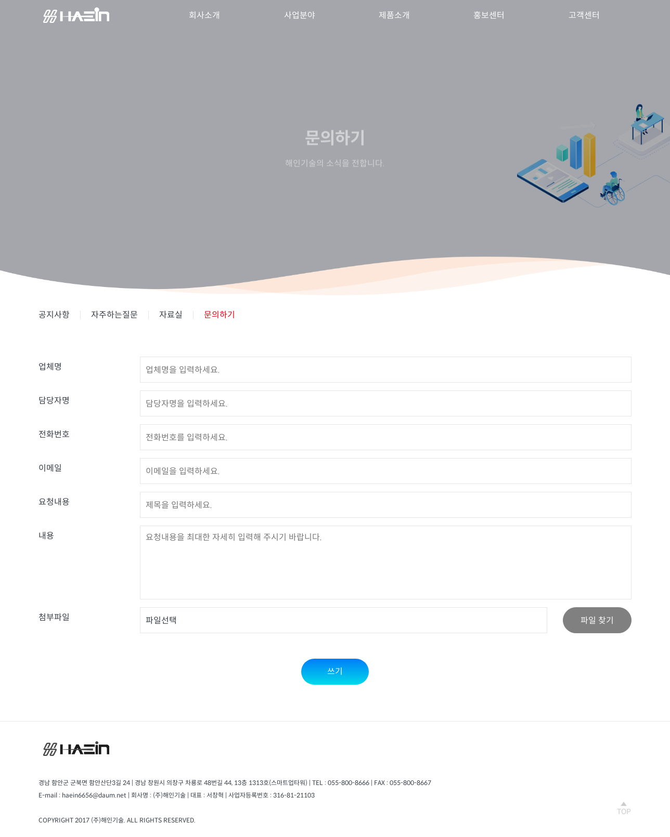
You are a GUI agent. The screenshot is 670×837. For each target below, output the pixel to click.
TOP (624, 808)
